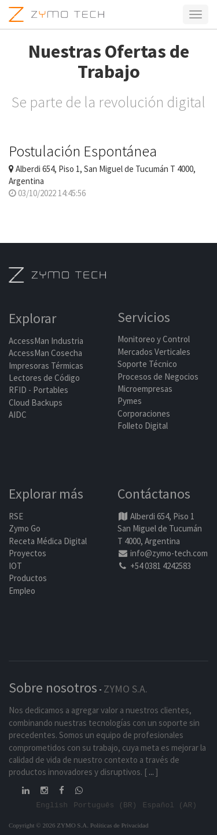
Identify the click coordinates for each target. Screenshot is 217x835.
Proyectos (27, 553)
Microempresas (144, 388)
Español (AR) (169, 804)
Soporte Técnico (147, 363)
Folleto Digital (143, 425)
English (52, 804)
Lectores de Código (44, 377)
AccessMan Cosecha (45, 352)
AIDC (18, 414)
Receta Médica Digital (48, 541)
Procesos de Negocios (157, 376)
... (151, 771)
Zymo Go (25, 528)
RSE (16, 516)
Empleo (22, 590)
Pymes (129, 400)
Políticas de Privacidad (119, 825)
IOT (15, 565)
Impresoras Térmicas (46, 365)
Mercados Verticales (153, 351)
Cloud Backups (35, 402)
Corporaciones (143, 413)
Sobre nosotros (53, 688)
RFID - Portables (38, 389)
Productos (28, 577)
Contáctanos (153, 494)
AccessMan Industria (46, 340)
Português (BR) (105, 804)
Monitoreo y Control (153, 339)
